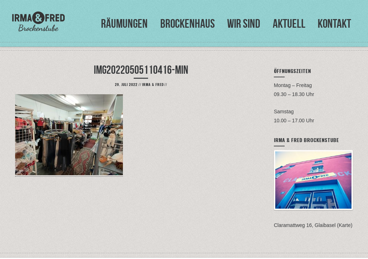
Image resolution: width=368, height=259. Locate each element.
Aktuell (289, 23)
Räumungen (124, 23)
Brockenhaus (187, 23)
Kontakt (334, 23)
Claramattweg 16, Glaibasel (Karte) (313, 225)
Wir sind (243, 23)
